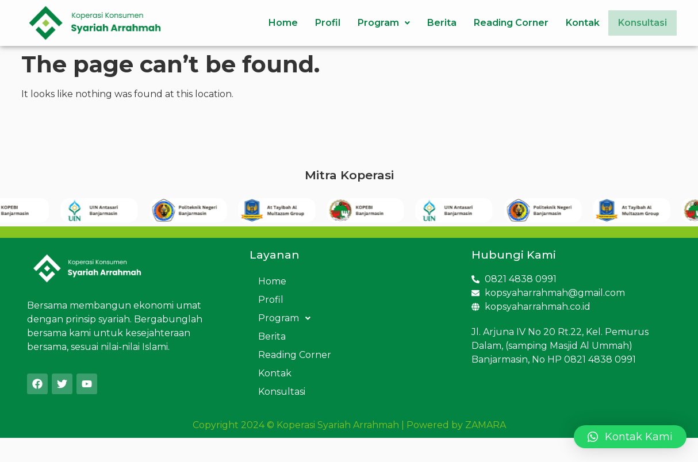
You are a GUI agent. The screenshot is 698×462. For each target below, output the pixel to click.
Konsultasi (638, 22)
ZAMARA (485, 424)
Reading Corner (503, 22)
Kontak (575, 22)
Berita (433, 22)
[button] (630, 436)
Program (376, 22)
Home (275, 22)
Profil (319, 22)
